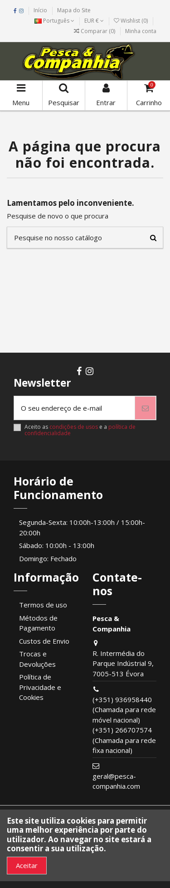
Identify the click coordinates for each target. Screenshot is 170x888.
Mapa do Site (74, 10)
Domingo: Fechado (48, 558)
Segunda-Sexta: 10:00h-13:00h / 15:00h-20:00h (82, 527)
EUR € (94, 20)
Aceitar (27, 865)
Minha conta (140, 31)
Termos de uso (43, 604)
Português (54, 20)
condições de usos (73, 427)
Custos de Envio (44, 640)
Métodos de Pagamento (38, 623)
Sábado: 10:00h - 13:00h (56, 545)
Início (40, 10)
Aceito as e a (80, 430)
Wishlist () (131, 20)
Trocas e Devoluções (37, 659)
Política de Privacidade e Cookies (40, 687)
